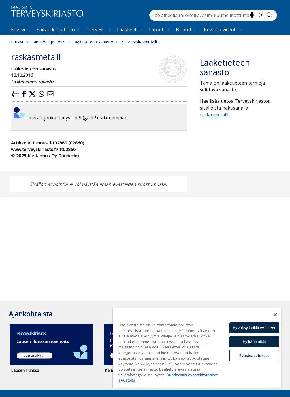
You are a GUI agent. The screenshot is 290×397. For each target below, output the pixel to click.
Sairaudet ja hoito (56, 29)
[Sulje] (275, 314)
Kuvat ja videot (220, 29)
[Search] (213, 15)
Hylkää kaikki (254, 341)
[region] (197, 348)
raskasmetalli (214, 115)
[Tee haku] (269, 15)
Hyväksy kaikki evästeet (254, 327)
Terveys (96, 29)
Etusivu (19, 29)
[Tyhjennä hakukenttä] (261, 15)
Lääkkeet (127, 29)
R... (122, 42)
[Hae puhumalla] (252, 15)
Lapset (156, 29)
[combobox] (213, 15)
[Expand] (79, 29)
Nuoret (183, 29)
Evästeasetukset (254, 355)
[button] (16, 94)
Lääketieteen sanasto (92, 42)
